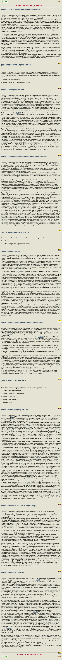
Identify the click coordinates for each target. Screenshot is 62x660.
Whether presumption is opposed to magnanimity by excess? (24, 156)
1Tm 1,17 (18, 587)
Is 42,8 (50, 585)
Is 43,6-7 (44, 418)
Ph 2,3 (15, 524)
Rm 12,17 (42, 434)
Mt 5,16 (37, 457)
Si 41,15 (18, 434)
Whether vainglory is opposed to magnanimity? (18, 506)
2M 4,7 (9, 334)
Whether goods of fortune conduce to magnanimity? (20, 9)
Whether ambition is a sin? (11, 251)
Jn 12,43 (50, 619)
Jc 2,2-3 (25, 370)
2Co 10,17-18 (26, 482)
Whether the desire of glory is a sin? (14, 409)
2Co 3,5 (19, 107)
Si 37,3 (18, 113)
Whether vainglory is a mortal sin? (13, 572)
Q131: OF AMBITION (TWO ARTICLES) (15, 232)
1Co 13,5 (19, 271)
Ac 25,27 (40, 337)
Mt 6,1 (38, 580)
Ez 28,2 (56, 610)
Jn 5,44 (9, 628)
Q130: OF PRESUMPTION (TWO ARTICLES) (17, 65)
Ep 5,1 (12, 417)
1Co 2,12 (28, 454)
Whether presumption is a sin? (12, 90)
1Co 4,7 (35, 612)
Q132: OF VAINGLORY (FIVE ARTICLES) (15, 380)
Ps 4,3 (32, 460)
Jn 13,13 (27, 470)
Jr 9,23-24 (47, 615)
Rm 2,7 (31, 425)
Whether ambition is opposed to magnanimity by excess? (22, 322)
